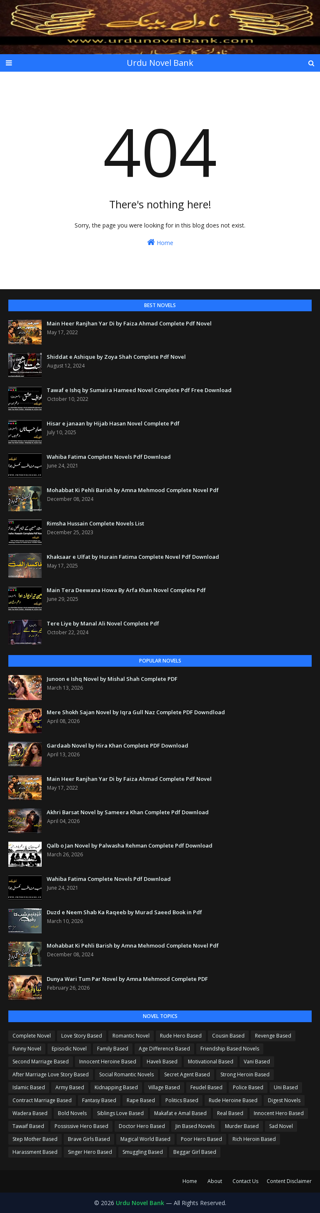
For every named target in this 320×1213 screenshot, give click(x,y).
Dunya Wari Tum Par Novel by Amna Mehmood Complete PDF (127, 979)
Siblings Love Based (120, 1113)
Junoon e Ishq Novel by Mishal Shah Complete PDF (112, 679)
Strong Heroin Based (245, 1074)
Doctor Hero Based (142, 1126)
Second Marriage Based (40, 1061)
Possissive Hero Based (81, 1126)
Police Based (248, 1087)
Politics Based (181, 1100)
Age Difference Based (164, 1048)
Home (160, 242)
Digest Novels (284, 1100)
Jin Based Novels (195, 1126)
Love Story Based (81, 1035)
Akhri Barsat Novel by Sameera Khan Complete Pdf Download (128, 812)
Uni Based (286, 1087)
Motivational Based (210, 1061)
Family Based (112, 1048)
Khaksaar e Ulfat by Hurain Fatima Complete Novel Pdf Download (133, 556)
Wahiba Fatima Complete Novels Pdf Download (109, 456)
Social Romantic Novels (126, 1074)
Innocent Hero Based (279, 1113)
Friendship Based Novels (229, 1048)
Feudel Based (206, 1087)
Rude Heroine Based (233, 1100)
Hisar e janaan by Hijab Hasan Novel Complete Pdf (113, 423)
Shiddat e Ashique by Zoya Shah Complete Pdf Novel (116, 356)
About (215, 1181)
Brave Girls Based (89, 1139)
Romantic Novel (131, 1035)
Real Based (230, 1113)
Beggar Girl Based (194, 1151)
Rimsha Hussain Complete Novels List (95, 523)
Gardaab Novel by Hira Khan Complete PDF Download (117, 745)
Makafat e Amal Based (180, 1113)
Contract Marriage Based (42, 1100)
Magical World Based (145, 1139)
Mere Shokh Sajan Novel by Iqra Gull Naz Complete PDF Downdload (136, 712)
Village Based (164, 1087)
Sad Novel (281, 1126)
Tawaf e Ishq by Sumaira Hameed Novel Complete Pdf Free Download (139, 390)
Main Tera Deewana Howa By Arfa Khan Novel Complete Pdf (126, 590)
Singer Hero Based (90, 1151)
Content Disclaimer (289, 1181)
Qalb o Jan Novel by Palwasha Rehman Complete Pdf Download (129, 845)
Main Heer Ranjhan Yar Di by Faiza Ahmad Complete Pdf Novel (129, 323)
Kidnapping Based (116, 1087)
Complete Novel (31, 1035)
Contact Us (245, 1181)
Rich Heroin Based (254, 1139)
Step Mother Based (35, 1139)
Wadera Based (30, 1113)
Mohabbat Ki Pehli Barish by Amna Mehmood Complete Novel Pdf (133, 490)
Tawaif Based (28, 1126)
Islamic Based (28, 1087)
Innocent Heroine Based (107, 1061)
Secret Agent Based (187, 1074)
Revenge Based (273, 1035)
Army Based (69, 1087)
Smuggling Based (142, 1151)
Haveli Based (162, 1061)
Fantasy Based (99, 1100)
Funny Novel (26, 1048)
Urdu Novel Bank (160, 62)
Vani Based (257, 1061)
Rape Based (141, 1100)
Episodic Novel (69, 1048)
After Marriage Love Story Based (50, 1074)
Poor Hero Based (201, 1139)
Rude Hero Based (181, 1035)
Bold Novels (72, 1113)
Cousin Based (228, 1035)
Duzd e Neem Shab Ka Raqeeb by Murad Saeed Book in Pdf (124, 912)
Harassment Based (35, 1151)
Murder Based (242, 1126)
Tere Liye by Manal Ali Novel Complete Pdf (103, 623)
